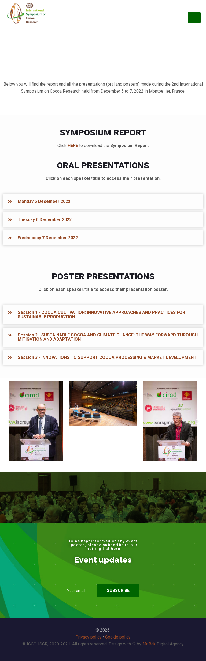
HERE (73, 145)
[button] (103, 201)
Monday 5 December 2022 (44, 201)
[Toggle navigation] (194, 17)
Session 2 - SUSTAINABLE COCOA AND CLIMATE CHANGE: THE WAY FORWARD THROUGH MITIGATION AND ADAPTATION (108, 337)
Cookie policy (118, 637)
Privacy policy (88, 637)
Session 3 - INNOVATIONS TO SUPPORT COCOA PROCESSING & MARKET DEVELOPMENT (107, 357)
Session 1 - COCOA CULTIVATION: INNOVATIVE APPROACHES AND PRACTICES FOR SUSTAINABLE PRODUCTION (101, 314)
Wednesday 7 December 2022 (48, 237)
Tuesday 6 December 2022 (45, 219)
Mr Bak (149, 644)
